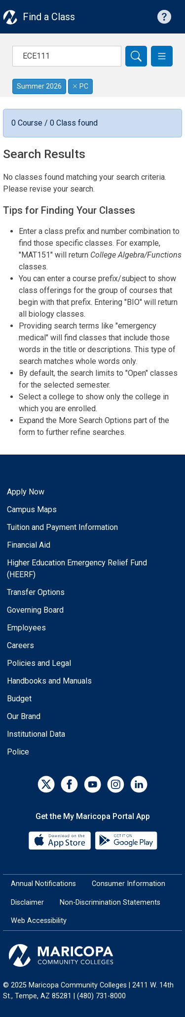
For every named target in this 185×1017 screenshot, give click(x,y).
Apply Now (25, 491)
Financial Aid (28, 545)
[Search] (136, 56)
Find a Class (49, 17)
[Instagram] (115, 784)
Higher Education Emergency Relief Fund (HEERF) (77, 568)
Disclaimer (27, 902)
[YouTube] (92, 784)
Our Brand (23, 716)
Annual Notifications (43, 884)
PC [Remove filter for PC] (80, 86)
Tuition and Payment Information (62, 527)
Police (18, 751)
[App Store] (61, 840)
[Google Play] (126, 840)
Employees (26, 627)
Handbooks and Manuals (49, 681)
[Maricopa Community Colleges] (92, 955)
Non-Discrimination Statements (110, 902)
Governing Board (35, 610)
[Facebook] (69, 784)
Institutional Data (36, 734)
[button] (162, 56)
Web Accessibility (39, 921)
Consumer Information (128, 884)
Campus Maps (32, 509)
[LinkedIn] (139, 784)
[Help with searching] (164, 17)
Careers (20, 645)
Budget (19, 698)
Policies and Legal (39, 663)
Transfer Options (36, 592)
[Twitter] (46, 784)
